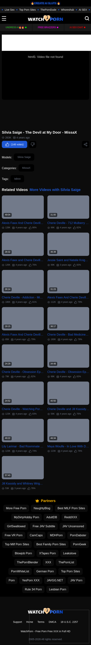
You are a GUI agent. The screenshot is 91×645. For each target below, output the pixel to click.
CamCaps (36, 535)
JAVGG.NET (55, 580)
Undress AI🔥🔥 (15, 27)
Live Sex (10, 9)
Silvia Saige (24, 157)
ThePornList (66, 562)
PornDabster (78, 535)
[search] (87, 18)
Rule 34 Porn (33, 589)
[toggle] (4, 18)
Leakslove (69, 553)
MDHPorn (56, 535)
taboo (17, 178)
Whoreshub (67, 9)
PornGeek (79, 544)
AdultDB (51, 517)
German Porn (45, 571)
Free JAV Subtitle (44, 526)
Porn (12, 580)
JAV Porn (76, 580)
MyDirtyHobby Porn (26, 517)
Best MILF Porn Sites (71, 508)
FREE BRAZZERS (47, 27)
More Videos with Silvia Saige (55, 190)
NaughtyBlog (42, 508)
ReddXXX (70, 517)
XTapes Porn (47, 553)
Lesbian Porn (57, 589)
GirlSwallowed (16, 526)
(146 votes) (14, 144)
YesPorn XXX (30, 580)
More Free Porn (16, 508)
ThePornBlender (27, 562)
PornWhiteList (20, 571)
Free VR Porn (14, 535)
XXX (48, 562)
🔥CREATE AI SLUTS (43, 3)
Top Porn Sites (27, 9)
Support (17, 621)
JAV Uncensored (73, 526)
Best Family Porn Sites (51, 544)
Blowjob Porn (23, 553)
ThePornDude (48, 9)
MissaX (26, 167)
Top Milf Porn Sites (17, 544)
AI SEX (83, 9)
